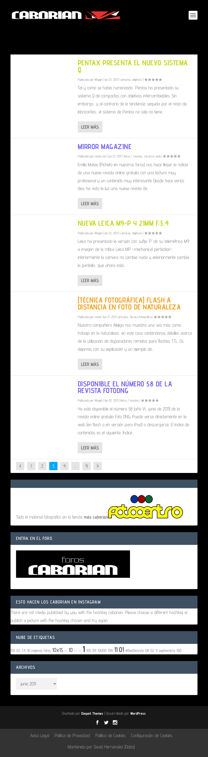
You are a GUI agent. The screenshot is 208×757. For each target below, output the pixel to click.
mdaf (98, 317)
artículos (123, 317)
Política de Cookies (110, 735)
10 (71, 650)
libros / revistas (133, 156)
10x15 (57, 650)
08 (147, 650)
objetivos (137, 79)
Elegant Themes (92, 713)
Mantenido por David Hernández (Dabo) (101, 747)
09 (94, 650)
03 (75, 650)
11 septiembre (165, 650)
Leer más (90, 127)
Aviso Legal (39, 735)
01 (121, 650)
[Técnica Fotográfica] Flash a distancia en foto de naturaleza (129, 303)
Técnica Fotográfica (141, 317)
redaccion (100, 156)
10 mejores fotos (39, 650)
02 (152, 650)
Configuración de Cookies (151, 735)
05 (65, 650)
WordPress (138, 713)
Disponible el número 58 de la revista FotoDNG (125, 387)
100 (178, 650)
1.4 (24, 650)
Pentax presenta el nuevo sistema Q (133, 66)
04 (79, 650)
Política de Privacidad (72, 735)
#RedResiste (134, 650)
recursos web (152, 156)
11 (116, 650)
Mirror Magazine (105, 146)
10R (110, 650)
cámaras (125, 79)
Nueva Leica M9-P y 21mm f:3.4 (123, 223)
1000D (102, 650)
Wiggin (98, 79)
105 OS (15, 650)
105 (88, 650)
